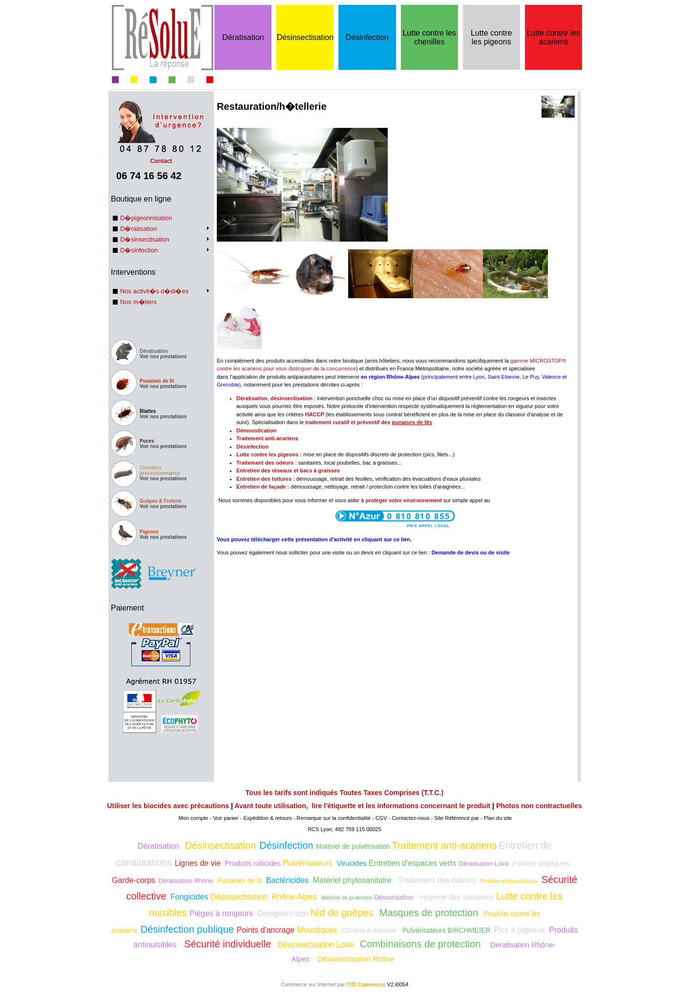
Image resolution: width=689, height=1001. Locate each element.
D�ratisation (138, 228)
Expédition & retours (268, 818)
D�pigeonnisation (146, 218)
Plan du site (498, 818)
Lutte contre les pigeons (491, 37)
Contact (161, 157)
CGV (381, 818)
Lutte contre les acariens (553, 37)
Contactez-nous (410, 818)
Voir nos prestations (163, 356)
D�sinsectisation (144, 239)
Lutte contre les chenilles (429, 37)
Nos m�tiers (138, 302)
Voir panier (226, 818)
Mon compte (194, 818)
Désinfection (367, 37)
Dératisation (243, 37)
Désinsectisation (305, 37)
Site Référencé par (456, 818)
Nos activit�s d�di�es (154, 291)
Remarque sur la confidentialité (333, 818)
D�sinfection (139, 250)
